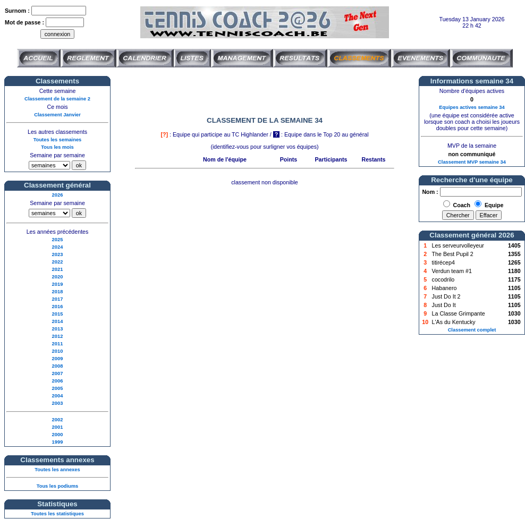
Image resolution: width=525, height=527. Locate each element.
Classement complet (472, 330)
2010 (57, 351)
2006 (57, 381)
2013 (57, 329)
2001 (57, 427)
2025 (57, 239)
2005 (57, 388)
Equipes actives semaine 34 (471, 107)
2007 (57, 373)
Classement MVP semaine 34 (472, 162)
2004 (57, 395)
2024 (57, 247)
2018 (57, 291)
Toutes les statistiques (57, 513)
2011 (57, 343)
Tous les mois (57, 147)
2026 (57, 195)
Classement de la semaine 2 (57, 98)
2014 (57, 321)
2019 (57, 284)
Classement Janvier (57, 114)
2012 (57, 336)
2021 (57, 269)
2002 (57, 419)
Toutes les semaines (57, 139)
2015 (57, 314)
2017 (57, 299)
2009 (57, 358)
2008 (57, 366)
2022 (57, 262)
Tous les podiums (58, 486)
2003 (57, 403)
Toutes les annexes (57, 469)
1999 (57, 442)
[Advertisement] (264, 92)
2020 (57, 276)
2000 (57, 434)
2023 (57, 254)
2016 (57, 306)
